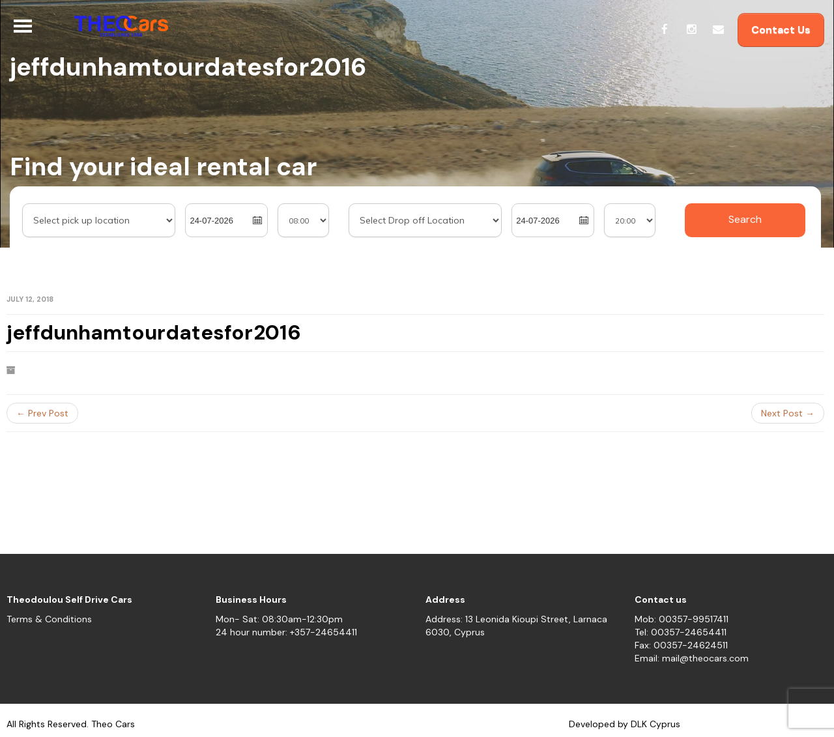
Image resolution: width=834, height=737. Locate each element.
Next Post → (787, 413)
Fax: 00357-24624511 (681, 645)
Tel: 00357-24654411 (680, 632)
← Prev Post (42, 413)
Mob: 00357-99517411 (681, 619)
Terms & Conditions (49, 619)
